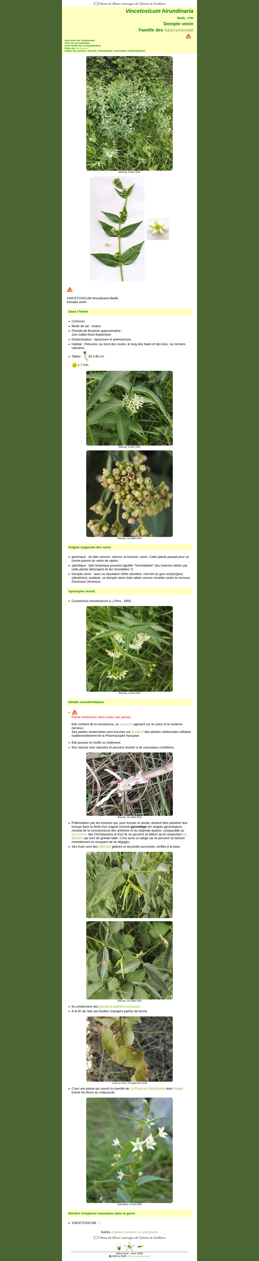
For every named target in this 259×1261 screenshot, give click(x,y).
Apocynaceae (178, 30)
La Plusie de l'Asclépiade (147, 1088)
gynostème (79, 834)
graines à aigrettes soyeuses (119, 1006)
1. (100, 1223)
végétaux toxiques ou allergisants (134, 1232)
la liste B (138, 732)
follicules (105, 846)
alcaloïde (126, 724)
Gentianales (82, 48)
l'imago (178, 1088)
